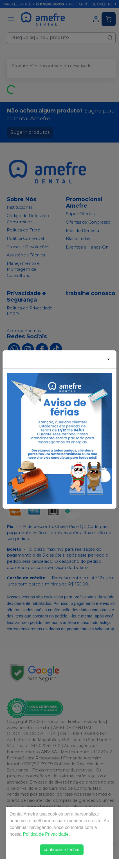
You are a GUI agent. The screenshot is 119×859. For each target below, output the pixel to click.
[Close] (108, 359)
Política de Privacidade (46, 834)
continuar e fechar (62, 849)
